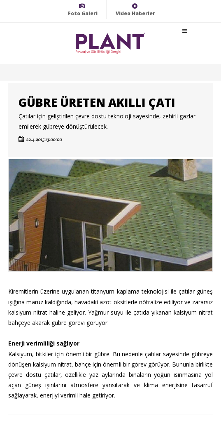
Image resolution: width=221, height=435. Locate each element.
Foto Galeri (83, 9)
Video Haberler (135, 9)
